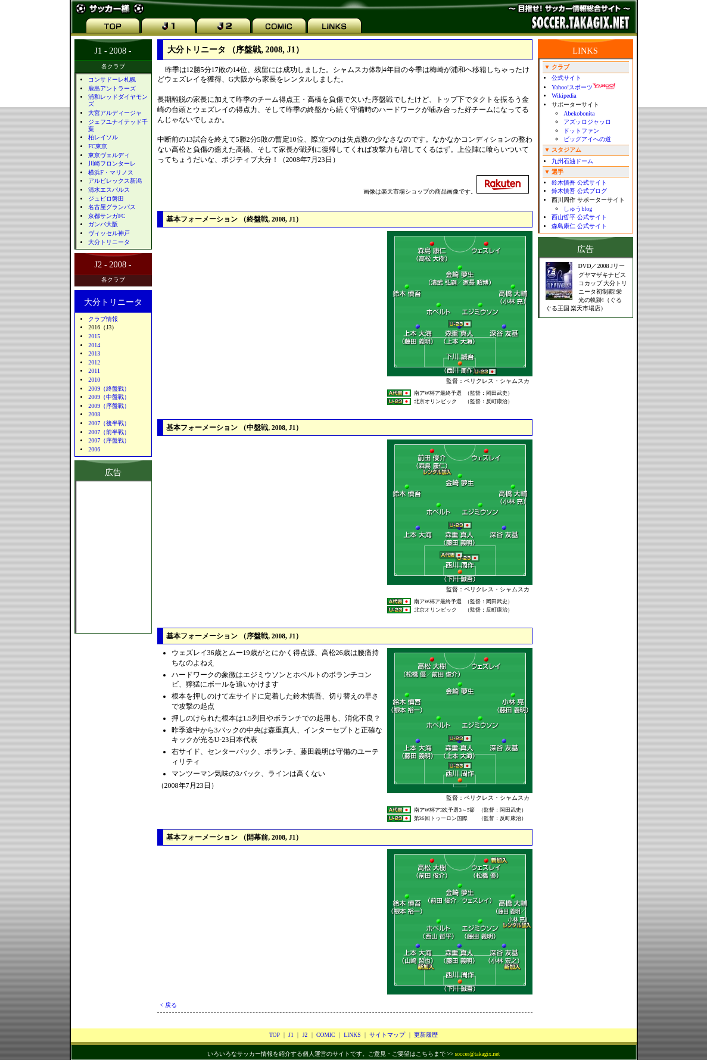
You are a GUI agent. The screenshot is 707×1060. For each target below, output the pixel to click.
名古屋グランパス (112, 207)
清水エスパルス (109, 189)
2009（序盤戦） (109, 406)
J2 (305, 1034)
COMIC (325, 1034)
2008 (94, 414)
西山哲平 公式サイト (579, 217)
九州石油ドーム (572, 161)
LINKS (352, 1034)
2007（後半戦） (109, 423)
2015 (94, 336)
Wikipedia (564, 95)
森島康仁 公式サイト (579, 226)
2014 (94, 345)
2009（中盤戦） (109, 397)
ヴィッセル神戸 (109, 233)
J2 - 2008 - (113, 264)
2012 (94, 362)
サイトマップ (387, 1034)
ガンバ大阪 (103, 224)
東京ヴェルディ (109, 155)
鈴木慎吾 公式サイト (579, 182)
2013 (94, 353)
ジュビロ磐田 (106, 198)
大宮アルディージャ (115, 113)
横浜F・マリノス (110, 172)
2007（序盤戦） (109, 440)
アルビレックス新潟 (115, 180)
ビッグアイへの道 (587, 139)
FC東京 (97, 146)
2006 (94, 449)
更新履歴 (426, 1034)
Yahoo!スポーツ (583, 87)
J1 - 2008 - (113, 50)
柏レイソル (103, 137)
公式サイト (566, 77)
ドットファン (581, 130)
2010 (94, 379)
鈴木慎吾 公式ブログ (579, 191)
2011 (94, 370)
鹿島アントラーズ (112, 88)
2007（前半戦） (109, 432)
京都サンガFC (106, 216)
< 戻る (168, 1005)
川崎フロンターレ (112, 163)
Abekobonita (578, 113)
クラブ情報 (103, 319)
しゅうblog (577, 208)
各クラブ (113, 66)
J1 (291, 1034)
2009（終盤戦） (109, 388)
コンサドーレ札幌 (112, 79)
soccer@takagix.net (477, 1053)
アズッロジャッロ (587, 122)
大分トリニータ (109, 242)
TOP (274, 1034)
